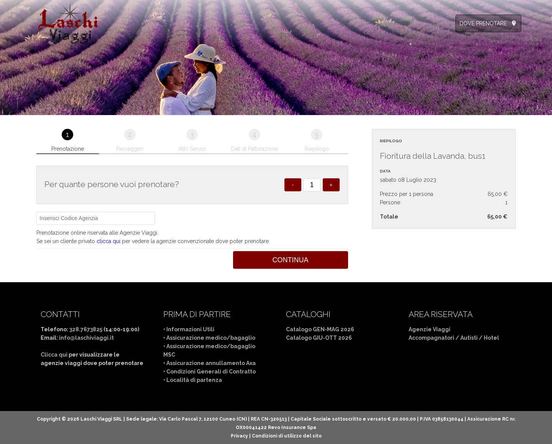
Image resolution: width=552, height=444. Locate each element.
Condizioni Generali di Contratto (211, 371)
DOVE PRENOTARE (483, 23)
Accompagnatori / (434, 338)
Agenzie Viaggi (429, 329)
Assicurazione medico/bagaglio (210, 338)
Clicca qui (54, 355)
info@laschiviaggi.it (86, 338)
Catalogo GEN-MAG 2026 (320, 329)
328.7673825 (85, 329)
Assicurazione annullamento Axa (211, 363)
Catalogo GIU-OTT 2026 (319, 338)
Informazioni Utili (190, 329)
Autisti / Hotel (479, 338)
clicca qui (108, 241)
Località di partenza (194, 380)
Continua (291, 260)
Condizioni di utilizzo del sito (287, 436)
